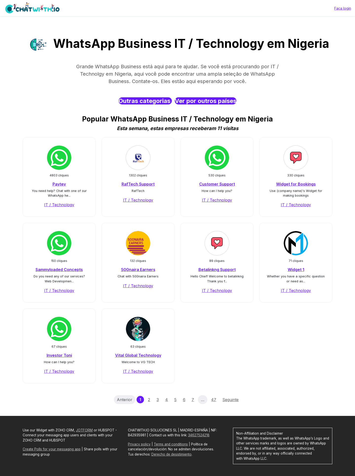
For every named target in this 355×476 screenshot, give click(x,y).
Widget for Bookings (296, 184)
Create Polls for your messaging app (52, 449)
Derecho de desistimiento (171, 454)
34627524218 (199, 435)
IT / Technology (59, 204)
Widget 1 (296, 269)
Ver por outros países (205, 100)
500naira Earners (138, 269)
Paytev (59, 184)
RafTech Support (138, 184)
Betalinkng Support (217, 269)
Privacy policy (139, 444)
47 (213, 399)
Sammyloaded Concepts (59, 269)
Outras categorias (145, 100)
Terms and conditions (171, 444)
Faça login (342, 8)
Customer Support (217, 184)
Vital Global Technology (138, 355)
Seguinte (230, 399)
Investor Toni (59, 355)
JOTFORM (84, 430)
